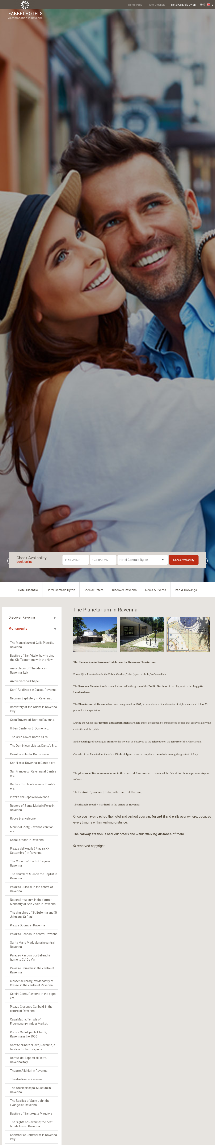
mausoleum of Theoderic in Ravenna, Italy (28, 670)
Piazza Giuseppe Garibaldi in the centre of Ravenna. (31, 1009)
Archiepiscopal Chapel (24, 681)
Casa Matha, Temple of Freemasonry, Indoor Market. (29, 1021)
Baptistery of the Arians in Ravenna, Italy (34, 709)
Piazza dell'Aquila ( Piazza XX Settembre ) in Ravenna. (29, 850)
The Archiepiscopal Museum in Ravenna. (30, 1090)
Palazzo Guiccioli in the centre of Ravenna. (31, 889)
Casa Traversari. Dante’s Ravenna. (32, 719)
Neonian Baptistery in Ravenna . (31, 698)
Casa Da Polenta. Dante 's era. (29, 754)
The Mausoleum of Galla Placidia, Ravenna (32, 645)
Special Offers (94, 590)
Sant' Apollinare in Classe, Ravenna (33, 689)
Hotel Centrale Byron (183, 4)
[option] (95, 634)
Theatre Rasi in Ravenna (26, 1079)
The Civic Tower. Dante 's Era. (29, 737)
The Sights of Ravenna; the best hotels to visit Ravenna (31, 1124)
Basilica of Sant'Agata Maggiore (31, 1113)
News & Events (155, 590)
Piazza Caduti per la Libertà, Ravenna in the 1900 (28, 1034)
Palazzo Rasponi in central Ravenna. (34, 934)
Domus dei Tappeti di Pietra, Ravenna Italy (28, 1060)
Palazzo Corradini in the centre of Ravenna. (32, 970)
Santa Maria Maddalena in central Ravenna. (32, 944)
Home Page (135, 4)
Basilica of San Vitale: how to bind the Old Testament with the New (32, 657)
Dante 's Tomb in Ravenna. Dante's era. (32, 786)
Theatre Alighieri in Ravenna (28, 1070)
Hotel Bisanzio (156, 4)
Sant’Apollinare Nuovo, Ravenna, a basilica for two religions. (32, 1047)
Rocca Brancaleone (23, 818)
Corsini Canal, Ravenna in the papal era (33, 996)
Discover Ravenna (124, 590)
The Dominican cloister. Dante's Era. (33, 745)
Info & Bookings (186, 590)
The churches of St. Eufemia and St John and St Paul (33, 914)
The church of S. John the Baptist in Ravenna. (33, 876)
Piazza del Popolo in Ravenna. (30, 797)
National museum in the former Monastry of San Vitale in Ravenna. (33, 902)
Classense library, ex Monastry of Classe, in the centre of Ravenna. (32, 983)
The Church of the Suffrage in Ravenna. (30, 863)
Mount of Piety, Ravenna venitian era (32, 829)
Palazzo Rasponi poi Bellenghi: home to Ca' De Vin (30, 957)
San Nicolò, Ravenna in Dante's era (32, 763)
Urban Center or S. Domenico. (29, 728)
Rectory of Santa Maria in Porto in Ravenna (32, 808)
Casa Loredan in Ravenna (27, 840)
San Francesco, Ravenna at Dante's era (33, 773)
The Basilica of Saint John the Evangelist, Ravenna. (30, 1103)
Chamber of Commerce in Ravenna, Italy (34, 1137)
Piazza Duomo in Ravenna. (28, 925)
